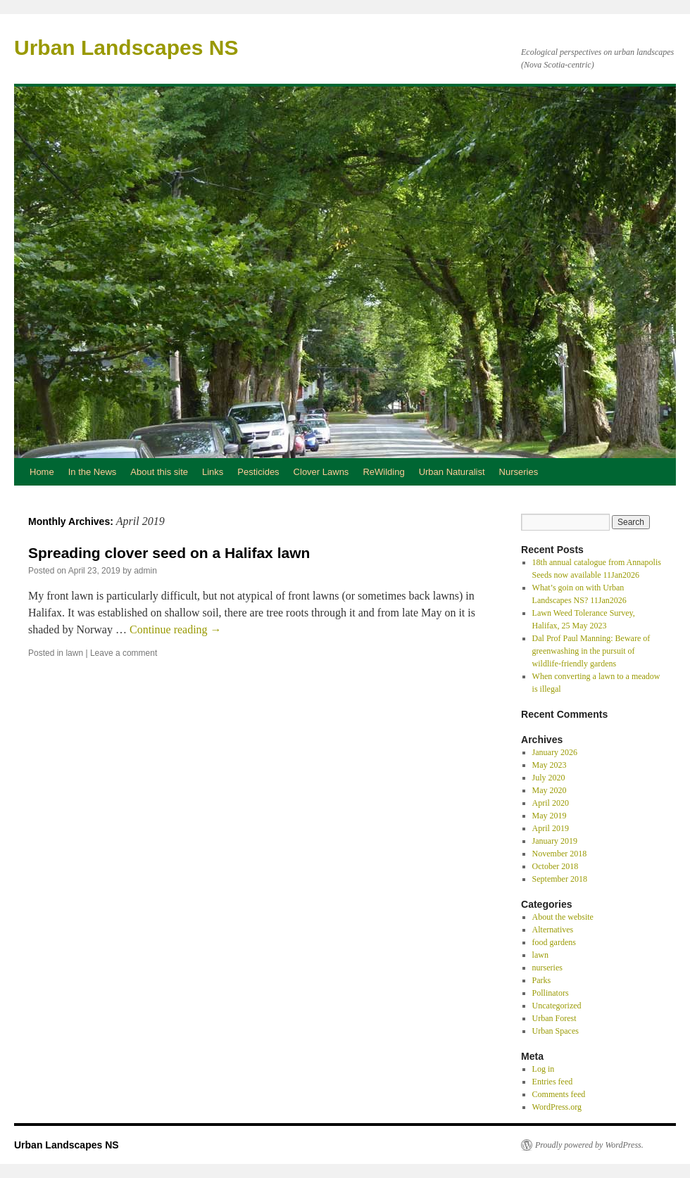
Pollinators (550, 993)
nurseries (547, 968)
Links (212, 472)
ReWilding (383, 472)
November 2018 (559, 854)
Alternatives (553, 930)
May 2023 (549, 765)
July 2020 (548, 778)
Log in (543, 1069)
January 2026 (554, 752)
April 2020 (550, 803)
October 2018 (555, 866)
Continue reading (176, 629)
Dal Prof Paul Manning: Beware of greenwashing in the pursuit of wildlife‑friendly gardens (591, 651)
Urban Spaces (555, 1031)
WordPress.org (557, 1107)
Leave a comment (123, 653)
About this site (159, 472)
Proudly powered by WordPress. (589, 1145)
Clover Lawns (321, 472)
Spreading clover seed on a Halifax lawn (169, 553)
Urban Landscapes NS (126, 47)
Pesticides (258, 472)
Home (42, 472)
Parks (541, 980)
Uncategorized (557, 1006)
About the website (563, 917)
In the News (92, 472)
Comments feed (559, 1094)
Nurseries (519, 472)
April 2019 (550, 828)
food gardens (554, 942)
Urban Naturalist (452, 472)
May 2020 (549, 790)
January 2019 (554, 841)
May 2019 (549, 816)
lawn (74, 653)
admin (145, 571)
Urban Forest (554, 1018)
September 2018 (559, 879)
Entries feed (552, 1082)
